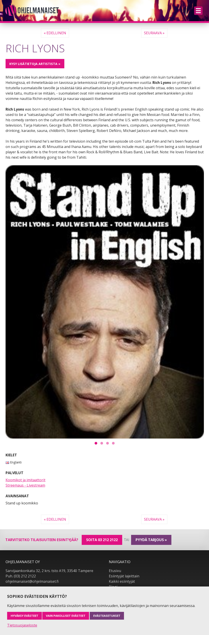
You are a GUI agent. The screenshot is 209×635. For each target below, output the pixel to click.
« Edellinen (55, 32)
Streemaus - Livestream (25, 485)
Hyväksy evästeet (24, 616)
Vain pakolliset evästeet (65, 616)
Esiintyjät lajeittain (124, 576)
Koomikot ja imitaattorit (25, 479)
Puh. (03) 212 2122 (21, 576)
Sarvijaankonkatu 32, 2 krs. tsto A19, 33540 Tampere (49, 570)
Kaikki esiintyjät (122, 581)
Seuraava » (154, 32)
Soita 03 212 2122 (102, 539)
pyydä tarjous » (151, 539)
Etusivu (115, 570)
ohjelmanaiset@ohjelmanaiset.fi (32, 581)
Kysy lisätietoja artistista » (34, 64)
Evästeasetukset (106, 616)
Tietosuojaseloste (22, 625)
